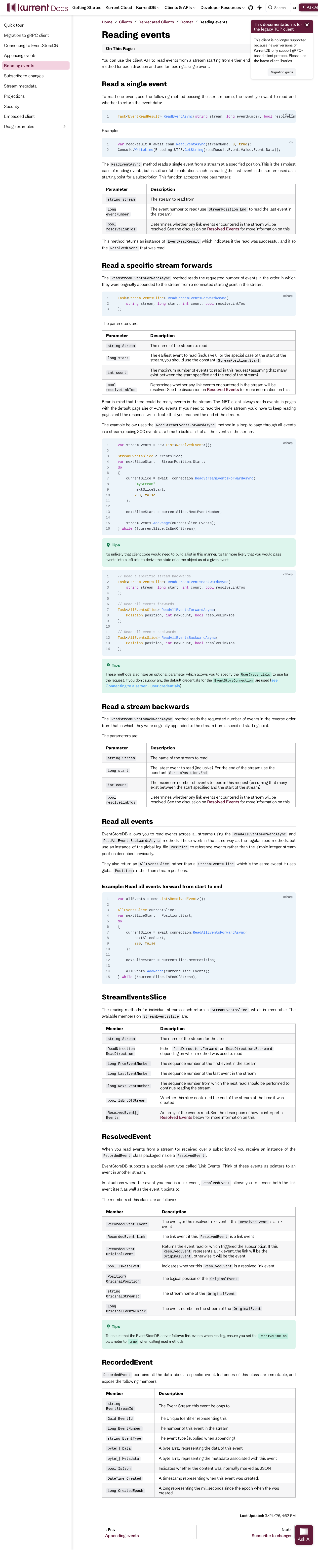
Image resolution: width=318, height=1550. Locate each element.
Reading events (19, 65)
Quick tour (14, 24)
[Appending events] (148, 1532)
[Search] (278, 7)
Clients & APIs (180, 8)
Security (11, 106)
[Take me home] (39, 7)
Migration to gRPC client (26, 35)
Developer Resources (223, 8)
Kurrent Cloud (119, 7)
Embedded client (19, 116)
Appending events (20, 55)
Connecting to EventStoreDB (31, 45)
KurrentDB (147, 8)
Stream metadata (20, 85)
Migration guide (282, 72)
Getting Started (87, 7)
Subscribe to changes (24, 75)
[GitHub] (251, 8)
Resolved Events (223, 228)
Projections (14, 95)
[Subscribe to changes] (245, 1532)
